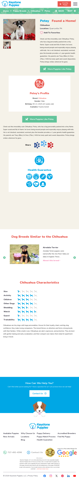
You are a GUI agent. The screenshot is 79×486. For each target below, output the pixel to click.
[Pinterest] (62, 476)
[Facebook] (44, 476)
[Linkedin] (68, 476)
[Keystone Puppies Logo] (39, 426)
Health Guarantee (44, 440)
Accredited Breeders (67, 433)
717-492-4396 (12, 452)
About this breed (51, 260)
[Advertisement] (39, 209)
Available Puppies (11, 433)
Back (59, 11)
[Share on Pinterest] (50, 145)
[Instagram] (50, 476)
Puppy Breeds (19, 11)
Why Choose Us (28, 433)
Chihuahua (35, 11)
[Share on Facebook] (37, 145)
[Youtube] (74, 476)
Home (6, 11)
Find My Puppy (64, 436)
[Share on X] (44, 143)
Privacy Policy (33, 476)
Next (72, 11)
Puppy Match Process (46, 436)
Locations (25, 436)
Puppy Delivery (43, 433)
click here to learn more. (42, 469)
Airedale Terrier (50, 247)
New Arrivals (8, 436)
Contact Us (39, 393)
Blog (23, 440)
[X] (57, 476)
